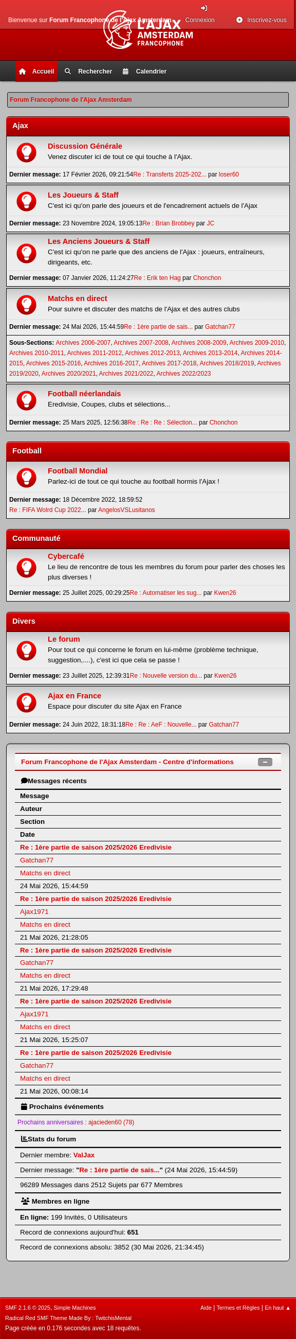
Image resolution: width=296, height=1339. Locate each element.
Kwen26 (225, 592)
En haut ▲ (278, 1308)
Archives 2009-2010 (256, 342)
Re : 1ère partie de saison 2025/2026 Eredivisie (96, 847)
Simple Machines (74, 1308)
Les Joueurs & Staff (83, 195)
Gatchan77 (220, 326)
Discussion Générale (85, 146)
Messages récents (54, 781)
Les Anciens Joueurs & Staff (99, 241)
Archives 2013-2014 (210, 353)
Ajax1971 (34, 911)
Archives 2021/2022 (126, 373)
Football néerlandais (84, 394)
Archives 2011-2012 (94, 353)
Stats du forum (48, 1139)
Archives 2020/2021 (69, 373)
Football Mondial (77, 471)
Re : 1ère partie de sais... (158, 326)
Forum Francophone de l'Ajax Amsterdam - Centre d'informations (127, 762)
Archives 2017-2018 (169, 363)
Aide (206, 1308)
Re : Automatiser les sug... (166, 592)
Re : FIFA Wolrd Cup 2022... (47, 510)
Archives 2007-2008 (141, 342)
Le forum (64, 639)
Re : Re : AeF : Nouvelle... (161, 724)
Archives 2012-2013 (152, 353)
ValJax (84, 1155)
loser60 (229, 174)
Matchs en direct (77, 298)
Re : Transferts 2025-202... (170, 174)
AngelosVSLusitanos (126, 510)
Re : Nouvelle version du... (166, 675)
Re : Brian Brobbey (168, 223)
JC (210, 223)
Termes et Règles (238, 1308)
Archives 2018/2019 (227, 363)
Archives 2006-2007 (83, 342)
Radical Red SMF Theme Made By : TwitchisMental (68, 1318)
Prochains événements (62, 1107)
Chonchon (207, 277)
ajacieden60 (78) (111, 1122)
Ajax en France (74, 696)
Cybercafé (66, 556)
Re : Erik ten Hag (157, 277)
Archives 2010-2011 (36, 353)
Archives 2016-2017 (111, 363)
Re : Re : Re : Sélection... (162, 422)
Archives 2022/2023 (184, 373)
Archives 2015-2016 (53, 363)
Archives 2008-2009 (199, 342)
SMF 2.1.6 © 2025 (27, 1308)
